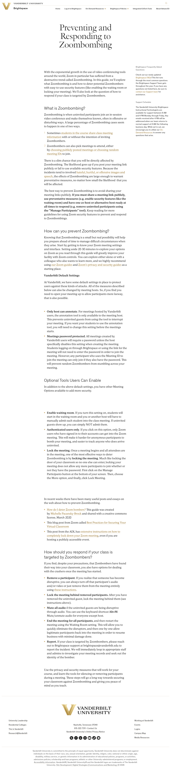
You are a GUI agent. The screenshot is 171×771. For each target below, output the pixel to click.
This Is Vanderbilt (16, 729)
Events (137, 725)
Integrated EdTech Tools (142, 9)
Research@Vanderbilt (18, 733)
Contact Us (92, 728)
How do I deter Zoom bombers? (66, 509)
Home (57, 9)
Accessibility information (44, 763)
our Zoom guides (61, 265)
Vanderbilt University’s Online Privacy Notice (85, 732)
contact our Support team (147, 92)
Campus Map (140, 733)
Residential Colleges (17, 725)
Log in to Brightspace (72, 9)
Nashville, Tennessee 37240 (85, 725)
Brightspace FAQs (143, 78)
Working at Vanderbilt (143, 721)
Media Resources (141, 738)
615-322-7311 (80, 728)
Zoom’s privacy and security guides (99, 265)
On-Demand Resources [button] (95, 9)
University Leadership (18, 721)
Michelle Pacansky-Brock (65, 513)
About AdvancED (162, 9)
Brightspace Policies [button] (118, 9)
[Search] (166, 3)
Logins (137, 729)
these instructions (65, 590)
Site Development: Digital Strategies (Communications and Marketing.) (86, 765)
